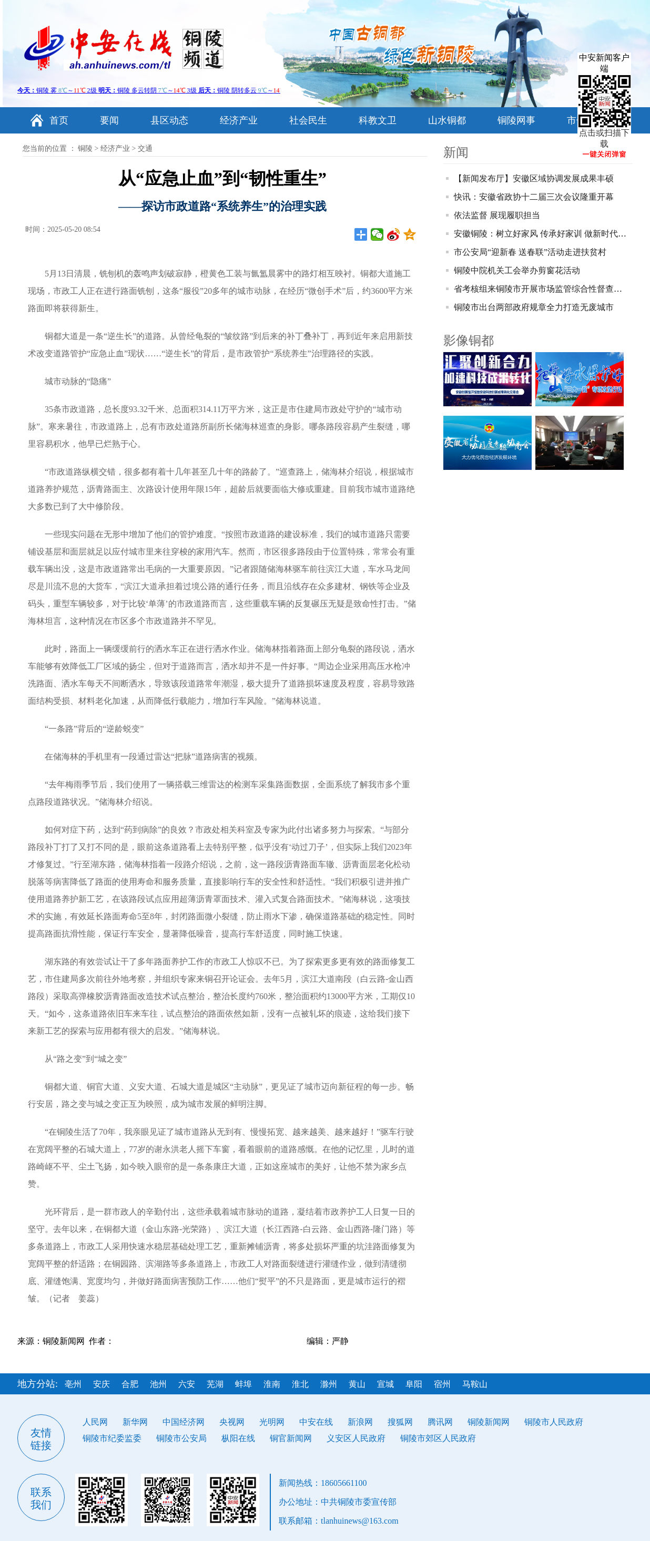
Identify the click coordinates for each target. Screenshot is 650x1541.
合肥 (129, 1384)
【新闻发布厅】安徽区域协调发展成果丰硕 (534, 178)
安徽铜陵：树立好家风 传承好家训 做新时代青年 (544, 233)
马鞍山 (475, 1384)
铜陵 (85, 148)
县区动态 (169, 120)
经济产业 (239, 120)
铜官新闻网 (291, 1438)
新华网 (135, 1421)
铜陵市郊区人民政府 (438, 1438)
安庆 (101, 1384)
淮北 (300, 1384)
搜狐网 (400, 1421)
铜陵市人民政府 (553, 1421)
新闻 (456, 152)
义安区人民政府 (356, 1438)
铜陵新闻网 (489, 1421)
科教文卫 (378, 120)
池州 (158, 1384)
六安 (186, 1384)
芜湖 (215, 1384)
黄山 (357, 1384)
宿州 (442, 1384)
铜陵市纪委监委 (112, 1438)
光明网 (272, 1421)
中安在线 (316, 1421)
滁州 (328, 1384)
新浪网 (360, 1421)
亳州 (73, 1384)
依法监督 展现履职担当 (497, 215)
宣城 (385, 1384)
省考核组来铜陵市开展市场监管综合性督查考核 (542, 288)
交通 (145, 148)
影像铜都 (468, 340)
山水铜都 (447, 120)
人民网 (95, 1421)
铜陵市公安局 (181, 1438)
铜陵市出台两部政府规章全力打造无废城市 (534, 307)
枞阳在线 (238, 1438)
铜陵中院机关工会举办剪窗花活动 (517, 270)
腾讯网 (440, 1421)
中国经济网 (183, 1421)
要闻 (109, 120)
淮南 (271, 1384)
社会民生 (308, 120)
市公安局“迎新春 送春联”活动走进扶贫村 (530, 252)
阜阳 (413, 1384)
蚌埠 (243, 1384)
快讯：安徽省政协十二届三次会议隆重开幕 (534, 196)
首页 (58, 120)
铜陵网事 (516, 120)
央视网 (232, 1421)
